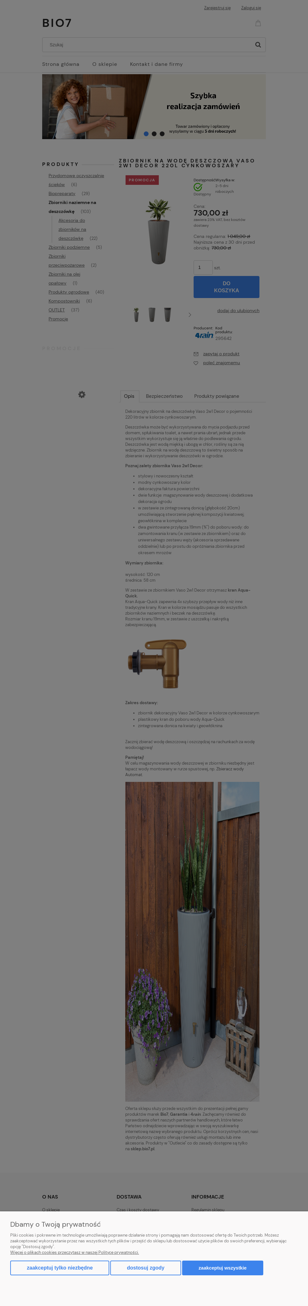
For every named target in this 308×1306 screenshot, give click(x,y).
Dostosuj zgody (145, 1268)
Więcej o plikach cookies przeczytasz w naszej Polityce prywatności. (74, 1252)
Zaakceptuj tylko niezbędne (60, 1268)
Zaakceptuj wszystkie (223, 1268)
